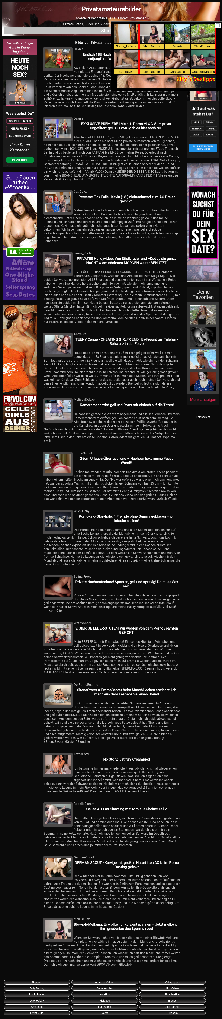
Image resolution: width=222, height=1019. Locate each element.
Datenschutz (203, 417)
